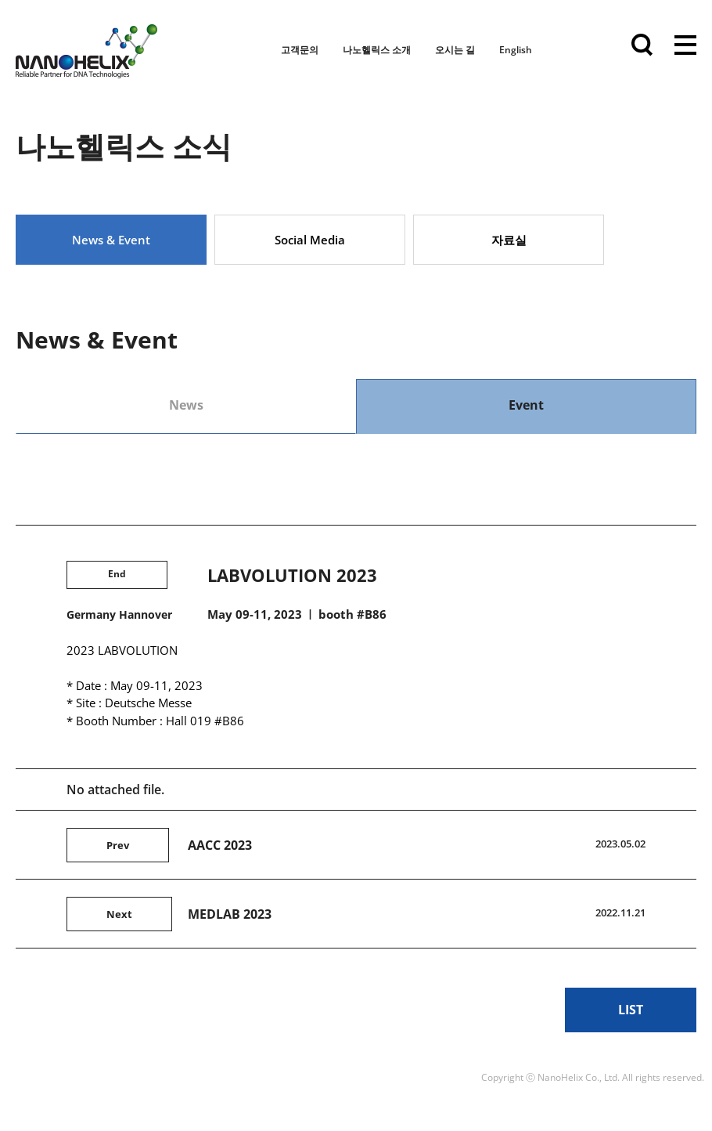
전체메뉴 (685, 46)
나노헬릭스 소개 (377, 49)
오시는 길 (455, 49)
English (515, 49)
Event (526, 405)
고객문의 (299, 49)
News (186, 405)
